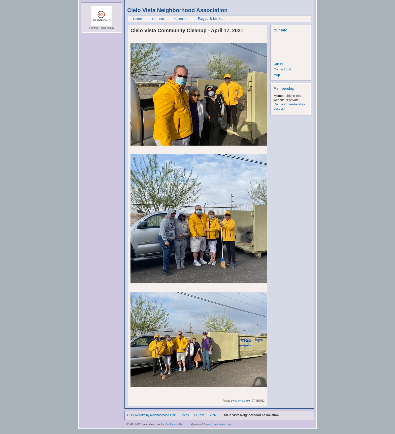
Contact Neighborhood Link (217, 424)
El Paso (199, 415)
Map (277, 75)
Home (137, 19)
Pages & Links (210, 19)
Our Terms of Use (174, 424)
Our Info (158, 19)
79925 (214, 415)
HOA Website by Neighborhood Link (151, 415)
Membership (284, 88)
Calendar (181, 19)
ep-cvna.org (241, 400)
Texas (185, 415)
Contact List (282, 69)
